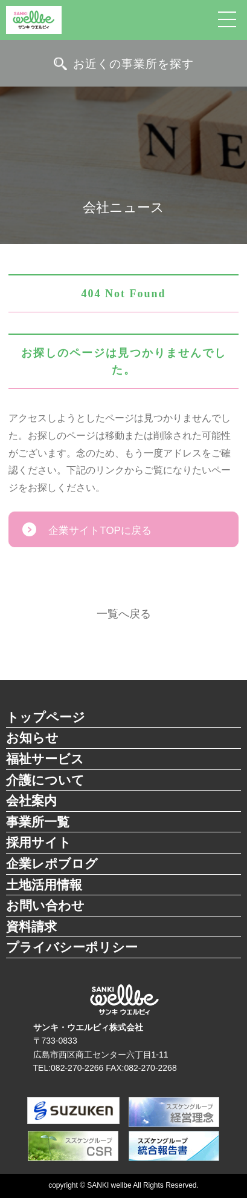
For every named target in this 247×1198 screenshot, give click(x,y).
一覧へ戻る (124, 614)
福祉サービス (45, 759)
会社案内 (31, 801)
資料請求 (31, 926)
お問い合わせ (45, 905)
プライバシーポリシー (72, 947)
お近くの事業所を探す (133, 64)
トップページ (45, 717)
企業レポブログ (52, 864)
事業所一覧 (37, 822)
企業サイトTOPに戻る (100, 530)
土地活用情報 (44, 885)
